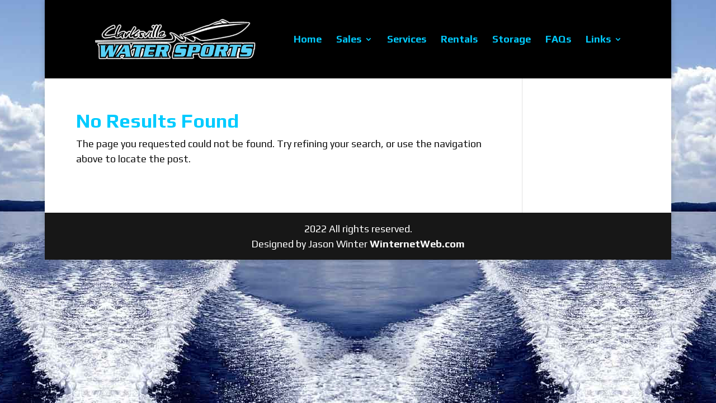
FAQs (558, 40)
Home (308, 40)
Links (598, 40)
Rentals (459, 40)
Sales (348, 40)
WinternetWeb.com (417, 244)
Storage (511, 40)
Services (406, 40)
